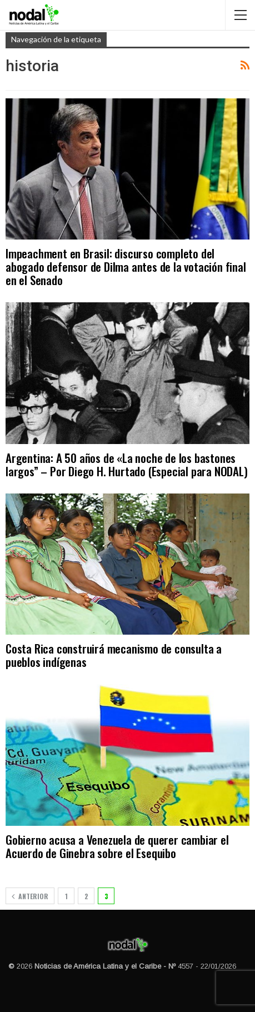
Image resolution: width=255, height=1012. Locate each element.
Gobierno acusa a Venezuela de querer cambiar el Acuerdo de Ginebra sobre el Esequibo (117, 846)
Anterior (30, 896)
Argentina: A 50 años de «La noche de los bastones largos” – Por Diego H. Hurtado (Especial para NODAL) (127, 464)
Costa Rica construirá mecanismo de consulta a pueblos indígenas (114, 655)
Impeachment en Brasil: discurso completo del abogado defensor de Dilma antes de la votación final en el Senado (126, 266)
